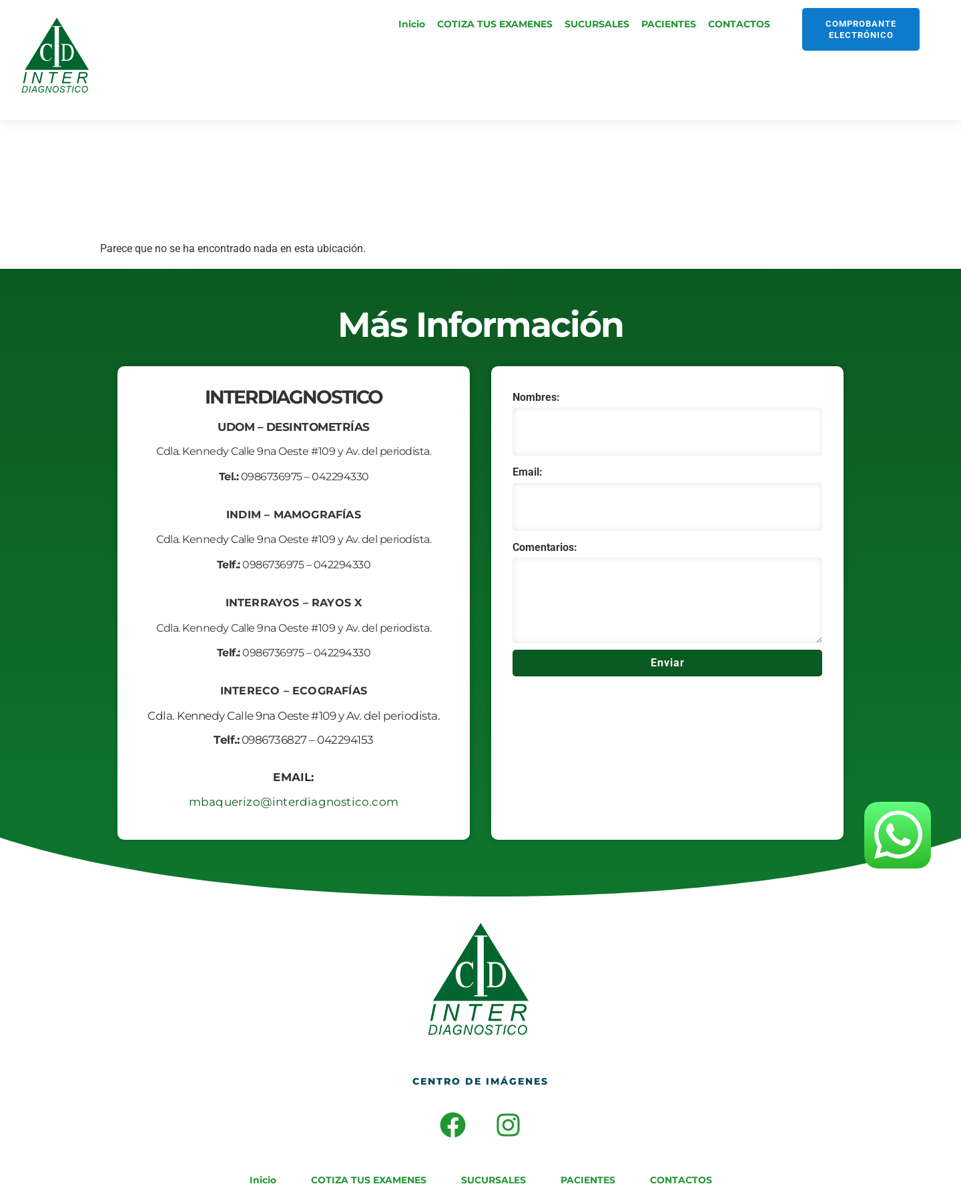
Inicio (411, 24)
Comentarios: (545, 547)
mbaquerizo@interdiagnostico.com (293, 801)
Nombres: (536, 397)
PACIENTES (668, 24)
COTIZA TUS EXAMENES (495, 24)
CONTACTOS (739, 24)
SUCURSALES (597, 24)
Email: (528, 472)
